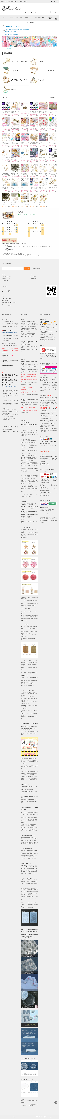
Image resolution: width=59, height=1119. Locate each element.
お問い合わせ (18, 17)
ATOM (6, 300)
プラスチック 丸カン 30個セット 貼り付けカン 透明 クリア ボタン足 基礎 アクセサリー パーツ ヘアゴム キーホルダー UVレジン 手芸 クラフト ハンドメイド (53, 112)
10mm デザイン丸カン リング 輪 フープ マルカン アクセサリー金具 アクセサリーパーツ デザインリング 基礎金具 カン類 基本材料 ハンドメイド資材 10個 (34, 174)
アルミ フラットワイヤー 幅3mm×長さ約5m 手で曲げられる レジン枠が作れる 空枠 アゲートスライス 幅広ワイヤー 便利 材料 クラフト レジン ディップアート (15, 143)
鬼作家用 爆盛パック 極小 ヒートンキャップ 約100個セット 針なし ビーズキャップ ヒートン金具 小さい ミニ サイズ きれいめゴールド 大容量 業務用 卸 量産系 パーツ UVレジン (25, 127)
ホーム (3, 48)
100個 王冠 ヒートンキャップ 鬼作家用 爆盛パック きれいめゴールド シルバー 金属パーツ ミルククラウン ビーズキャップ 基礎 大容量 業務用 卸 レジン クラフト (34, 127)
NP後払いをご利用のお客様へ (12, 34)
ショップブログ (28, 17)
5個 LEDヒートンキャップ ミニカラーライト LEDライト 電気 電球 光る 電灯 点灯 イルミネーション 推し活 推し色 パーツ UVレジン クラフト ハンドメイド (34, 112)
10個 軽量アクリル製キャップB (53, 188)
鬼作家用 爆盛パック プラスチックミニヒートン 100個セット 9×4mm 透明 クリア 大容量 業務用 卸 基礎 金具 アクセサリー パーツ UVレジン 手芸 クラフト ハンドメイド (34, 158)
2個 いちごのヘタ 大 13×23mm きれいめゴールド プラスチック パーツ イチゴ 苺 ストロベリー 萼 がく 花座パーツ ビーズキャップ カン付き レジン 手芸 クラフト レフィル (15, 127)
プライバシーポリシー (7, 305)
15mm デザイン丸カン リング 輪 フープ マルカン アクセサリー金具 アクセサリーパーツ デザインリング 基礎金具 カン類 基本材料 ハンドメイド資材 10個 (43, 174)
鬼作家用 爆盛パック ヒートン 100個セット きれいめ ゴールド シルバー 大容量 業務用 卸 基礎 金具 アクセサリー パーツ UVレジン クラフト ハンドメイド (25, 174)
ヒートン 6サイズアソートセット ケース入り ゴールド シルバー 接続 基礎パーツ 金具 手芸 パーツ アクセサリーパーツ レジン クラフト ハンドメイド (43, 112)
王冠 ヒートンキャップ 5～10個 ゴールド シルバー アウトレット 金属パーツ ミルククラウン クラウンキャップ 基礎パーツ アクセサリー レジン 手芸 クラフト (34, 188)
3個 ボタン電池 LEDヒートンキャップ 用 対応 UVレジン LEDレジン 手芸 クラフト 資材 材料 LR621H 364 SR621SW (53, 158)
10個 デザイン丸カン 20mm (15, 203)
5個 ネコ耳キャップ (34, 203)
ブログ (3, 296)
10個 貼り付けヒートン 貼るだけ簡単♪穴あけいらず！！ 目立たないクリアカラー (43, 188)
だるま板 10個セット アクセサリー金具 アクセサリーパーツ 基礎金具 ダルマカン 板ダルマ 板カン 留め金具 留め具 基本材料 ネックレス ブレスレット (6, 174)
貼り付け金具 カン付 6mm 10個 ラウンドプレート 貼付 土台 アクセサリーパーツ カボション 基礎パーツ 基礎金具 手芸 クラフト (6, 158)
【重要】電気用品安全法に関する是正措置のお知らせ (17, 29)
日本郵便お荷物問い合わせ (7, 365)
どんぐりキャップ (25, 111)
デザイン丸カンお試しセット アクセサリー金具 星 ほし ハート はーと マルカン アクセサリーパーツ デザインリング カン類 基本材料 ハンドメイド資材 (15, 112)
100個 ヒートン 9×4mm (14, 174)
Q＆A (11, 17)
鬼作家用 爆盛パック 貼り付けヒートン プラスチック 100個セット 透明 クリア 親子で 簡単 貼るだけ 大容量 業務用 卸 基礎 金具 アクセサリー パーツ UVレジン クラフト (43, 143)
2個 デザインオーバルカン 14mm (52, 143)
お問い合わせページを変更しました (13, 31)
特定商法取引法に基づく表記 (9, 302)
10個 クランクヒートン (15, 188)
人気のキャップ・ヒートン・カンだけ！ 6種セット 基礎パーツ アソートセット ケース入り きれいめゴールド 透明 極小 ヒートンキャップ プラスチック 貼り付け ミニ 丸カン (6, 127)
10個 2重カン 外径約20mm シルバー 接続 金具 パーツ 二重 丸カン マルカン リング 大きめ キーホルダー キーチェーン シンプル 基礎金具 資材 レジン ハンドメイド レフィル (53, 127)
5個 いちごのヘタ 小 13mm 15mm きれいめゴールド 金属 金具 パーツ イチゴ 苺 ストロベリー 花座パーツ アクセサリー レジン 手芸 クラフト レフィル (43, 127)
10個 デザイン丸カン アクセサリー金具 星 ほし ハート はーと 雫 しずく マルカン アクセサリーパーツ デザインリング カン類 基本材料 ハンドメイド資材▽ (6, 143)
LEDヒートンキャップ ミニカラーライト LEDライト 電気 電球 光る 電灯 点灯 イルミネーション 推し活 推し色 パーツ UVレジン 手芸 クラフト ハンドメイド (6, 112)
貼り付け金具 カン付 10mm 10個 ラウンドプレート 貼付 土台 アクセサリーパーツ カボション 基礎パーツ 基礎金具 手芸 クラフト (43, 158)
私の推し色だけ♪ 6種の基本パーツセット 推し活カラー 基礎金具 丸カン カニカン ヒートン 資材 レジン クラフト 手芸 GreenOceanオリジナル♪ (25, 143)
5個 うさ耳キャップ (43, 203)
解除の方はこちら (37, 268)
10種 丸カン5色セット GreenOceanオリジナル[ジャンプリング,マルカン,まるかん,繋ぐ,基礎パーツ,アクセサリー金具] (25, 203)
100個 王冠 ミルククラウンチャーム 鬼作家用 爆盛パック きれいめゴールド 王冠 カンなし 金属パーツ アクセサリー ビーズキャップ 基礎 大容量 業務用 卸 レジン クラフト (15, 158)
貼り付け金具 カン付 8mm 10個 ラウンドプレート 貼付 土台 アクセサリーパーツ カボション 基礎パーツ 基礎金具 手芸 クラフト (25, 158)
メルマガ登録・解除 (39, 17)
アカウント (54, 1)
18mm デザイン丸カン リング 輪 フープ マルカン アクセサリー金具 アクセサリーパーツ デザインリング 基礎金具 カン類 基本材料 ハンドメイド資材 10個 (53, 174)
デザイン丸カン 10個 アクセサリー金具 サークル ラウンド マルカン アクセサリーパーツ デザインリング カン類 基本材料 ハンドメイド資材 (34, 143)
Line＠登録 (49, 17)
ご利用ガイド (5, 17)
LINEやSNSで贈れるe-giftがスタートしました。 (16, 26)
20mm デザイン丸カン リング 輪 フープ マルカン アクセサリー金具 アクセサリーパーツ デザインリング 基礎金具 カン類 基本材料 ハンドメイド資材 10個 (6, 188)
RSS (3, 300)
